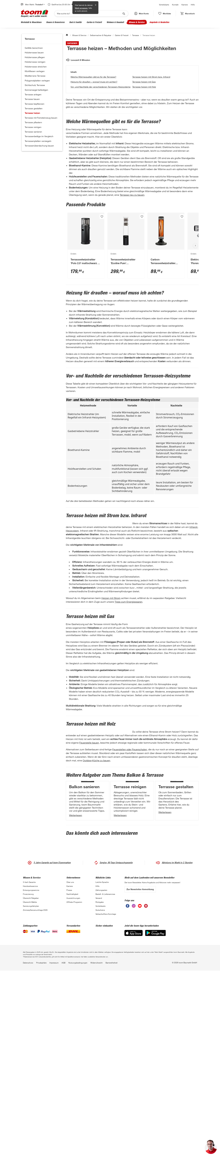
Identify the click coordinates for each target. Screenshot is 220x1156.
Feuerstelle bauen (177, 843)
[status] (165, 13)
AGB (63, 1148)
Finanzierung (28, 1079)
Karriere (185, 4)
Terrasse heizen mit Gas (144, 128)
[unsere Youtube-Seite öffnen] (140, 1091)
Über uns (70, 1067)
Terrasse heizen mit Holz (144, 132)
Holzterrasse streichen (36, 66)
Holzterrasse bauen (34, 52)
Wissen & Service (137, 22)
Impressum (54, 1148)
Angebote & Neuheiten (159, 22)
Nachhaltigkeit (72, 1079)
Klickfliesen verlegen (35, 71)
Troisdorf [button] (40, 4)
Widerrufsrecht (96, 1148)
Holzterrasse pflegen (35, 57)
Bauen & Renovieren (55, 22)
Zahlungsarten (101, 1075)
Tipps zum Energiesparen (128, 680)
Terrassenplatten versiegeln (38, 141)
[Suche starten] (124, 13)
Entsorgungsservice (31, 1075)
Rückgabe (99, 1087)
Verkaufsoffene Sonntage (105, 1099)
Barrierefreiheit (111, 1148)
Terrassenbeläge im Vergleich (39, 136)
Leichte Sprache (102, 1067)
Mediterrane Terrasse (35, 75)
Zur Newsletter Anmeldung (140, 1074)
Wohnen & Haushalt (115, 22)
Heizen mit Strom (111, 677)
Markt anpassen (81, 8)
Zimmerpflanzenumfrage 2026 (35, 1095)
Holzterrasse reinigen (35, 62)
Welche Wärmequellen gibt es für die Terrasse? (93, 123)
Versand (98, 1083)
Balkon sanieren (84, 927)
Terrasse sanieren (33, 131)
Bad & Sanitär (75, 22)
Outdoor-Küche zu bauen (173, 872)
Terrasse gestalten (33, 108)
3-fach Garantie (29, 1067)
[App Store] (133, 1118)
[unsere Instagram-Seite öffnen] (134, 1091)
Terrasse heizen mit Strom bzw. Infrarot (151, 123)
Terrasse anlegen (33, 94)
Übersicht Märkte (30, 1087)
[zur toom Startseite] (34, 13)
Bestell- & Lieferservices (105, 1079)
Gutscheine (100, 1095)
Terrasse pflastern (33, 122)
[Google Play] (155, 1118)
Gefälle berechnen (34, 48)
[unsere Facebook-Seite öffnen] (127, 1091)
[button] (141, 13)
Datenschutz (28, 1148)
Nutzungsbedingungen (77, 1148)
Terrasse (135, 35)
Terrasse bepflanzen (34, 103)
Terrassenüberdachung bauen (39, 145)
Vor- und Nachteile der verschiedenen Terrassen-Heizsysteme (100, 132)
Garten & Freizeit (94, 22)
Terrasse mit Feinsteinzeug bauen (41, 117)
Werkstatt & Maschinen (31, 22)
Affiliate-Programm (74, 1087)
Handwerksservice (30, 1071)
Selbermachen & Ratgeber (100, 35)
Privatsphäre (41, 1148)
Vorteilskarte (164, 4)
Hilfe (193, 4)
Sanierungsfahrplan (31, 1091)
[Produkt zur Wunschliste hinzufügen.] (102, 277)
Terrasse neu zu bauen (132, 255)
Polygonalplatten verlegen (37, 80)
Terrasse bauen (32, 99)
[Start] (67, 35)
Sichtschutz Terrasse (35, 85)
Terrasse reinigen (33, 127)
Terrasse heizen (32, 113)
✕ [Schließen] (95, 5)
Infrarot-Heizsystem (147, 595)
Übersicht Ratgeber (31, 1083)
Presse (69, 1075)
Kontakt (175, 4)
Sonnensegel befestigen (36, 90)
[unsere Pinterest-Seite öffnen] (146, 1091)
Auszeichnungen (73, 1083)
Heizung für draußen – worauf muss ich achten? (94, 128)
